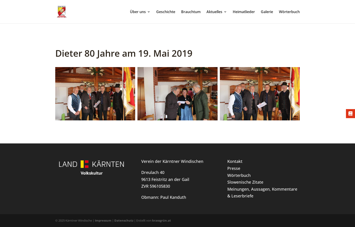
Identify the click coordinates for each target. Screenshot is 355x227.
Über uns (138, 12)
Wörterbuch (289, 12)
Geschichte (165, 12)
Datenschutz (123, 220)
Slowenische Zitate (245, 182)
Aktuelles (214, 12)
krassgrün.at (161, 220)
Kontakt (234, 161)
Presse (233, 168)
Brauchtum (191, 12)
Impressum (103, 220)
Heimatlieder (244, 12)
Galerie (267, 12)
